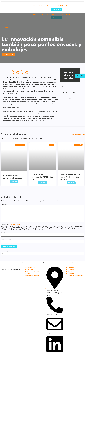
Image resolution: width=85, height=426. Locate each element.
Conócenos (50, 6)
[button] (13, 72)
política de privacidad (14, 224)
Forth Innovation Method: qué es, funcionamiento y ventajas (70, 177)
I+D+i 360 (60, 6)
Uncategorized (9, 34)
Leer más (14, 181)
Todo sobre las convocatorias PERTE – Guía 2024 (42, 177)
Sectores (41, 6)
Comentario (4, 204)
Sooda (13, 276)
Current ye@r (5, 251)
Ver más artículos (78, 134)
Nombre (3, 232)
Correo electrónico (6, 239)
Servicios (33, 6)
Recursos (68, 6)
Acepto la (42, 227)
